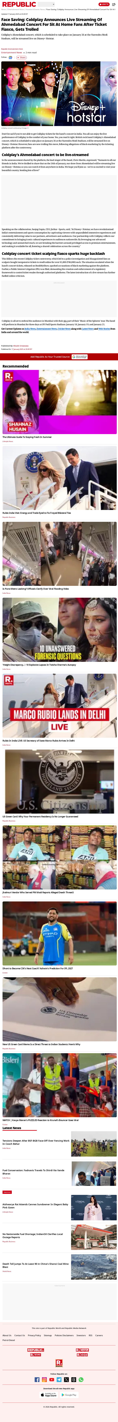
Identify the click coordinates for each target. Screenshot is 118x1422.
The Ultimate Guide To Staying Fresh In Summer (27, 437)
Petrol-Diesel (9, 1340)
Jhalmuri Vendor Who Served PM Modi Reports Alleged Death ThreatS (38, 892)
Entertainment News (11, 52)
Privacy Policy (34, 1335)
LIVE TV (104, 4)
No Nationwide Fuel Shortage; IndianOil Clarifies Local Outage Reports (33, 1236)
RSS (90, 1335)
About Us (7, 1335)
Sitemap (48, 1335)
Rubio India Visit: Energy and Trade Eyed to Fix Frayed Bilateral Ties (37, 513)
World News (7, 1271)
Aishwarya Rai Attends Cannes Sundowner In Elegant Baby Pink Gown (35, 1206)
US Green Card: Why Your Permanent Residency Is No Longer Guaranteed (40, 816)
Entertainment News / (16, 9)
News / (4, 9)
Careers (99, 1335)
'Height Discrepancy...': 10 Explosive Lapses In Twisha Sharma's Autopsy (39, 665)
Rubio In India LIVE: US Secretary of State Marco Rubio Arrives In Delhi (39, 740)
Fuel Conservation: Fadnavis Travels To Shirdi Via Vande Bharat (33, 1172)
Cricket (5, 973)
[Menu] (112, 4)
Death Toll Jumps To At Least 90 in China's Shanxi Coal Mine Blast (36, 1265)
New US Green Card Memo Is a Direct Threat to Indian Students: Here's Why (41, 1044)
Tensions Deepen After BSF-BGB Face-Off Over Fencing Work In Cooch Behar (36, 1142)
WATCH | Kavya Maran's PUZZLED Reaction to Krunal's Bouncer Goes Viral (40, 1120)
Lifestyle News (8, 441)
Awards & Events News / (36, 9)
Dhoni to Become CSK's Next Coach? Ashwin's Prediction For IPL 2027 (38, 968)
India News (6, 593)
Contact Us (19, 1335)
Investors (81, 1335)
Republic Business (9, 517)
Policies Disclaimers (64, 1335)
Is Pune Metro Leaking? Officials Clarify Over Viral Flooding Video (36, 589)
